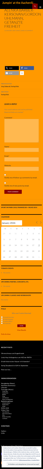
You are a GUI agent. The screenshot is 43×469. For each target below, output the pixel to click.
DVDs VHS (5, 408)
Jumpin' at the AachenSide (19, 3)
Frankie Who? (7, 321)
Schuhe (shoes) (6, 403)
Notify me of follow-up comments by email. (20, 177)
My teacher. (6, 323)
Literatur (4, 387)
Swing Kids (21, 92)
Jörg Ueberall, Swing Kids (21, 84)
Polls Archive (5, 334)
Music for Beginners (7, 399)
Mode (3, 406)
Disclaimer (19, 446)
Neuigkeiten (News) (8, 383)
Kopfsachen (5, 404)
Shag (3, 396)
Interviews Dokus (7, 413)
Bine (18, 30)
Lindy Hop (5, 391)
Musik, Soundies (6, 416)
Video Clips (5, 410)
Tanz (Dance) (5, 412)
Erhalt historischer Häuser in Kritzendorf (15, 361)
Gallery (3, 431)
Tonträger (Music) (7, 389)
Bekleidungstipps (7, 401)
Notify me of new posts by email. (16, 186)
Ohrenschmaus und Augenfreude (12, 353)
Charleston (5, 393)
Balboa (4, 394)
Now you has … (6, 370)
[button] (12, 68)
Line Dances (5, 397)
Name (7, 146)
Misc (3, 415)
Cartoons (4, 418)
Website (7, 165)
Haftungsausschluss (8, 446)
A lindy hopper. (7, 319)
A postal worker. (7, 317)
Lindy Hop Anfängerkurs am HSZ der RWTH (16, 357)
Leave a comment (27, 30)
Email (7, 156)
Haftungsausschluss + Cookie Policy (29, 460)
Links (3, 433)
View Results (21, 330)
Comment (8, 117)
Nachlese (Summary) (8, 385)
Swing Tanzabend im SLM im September (14, 365)
